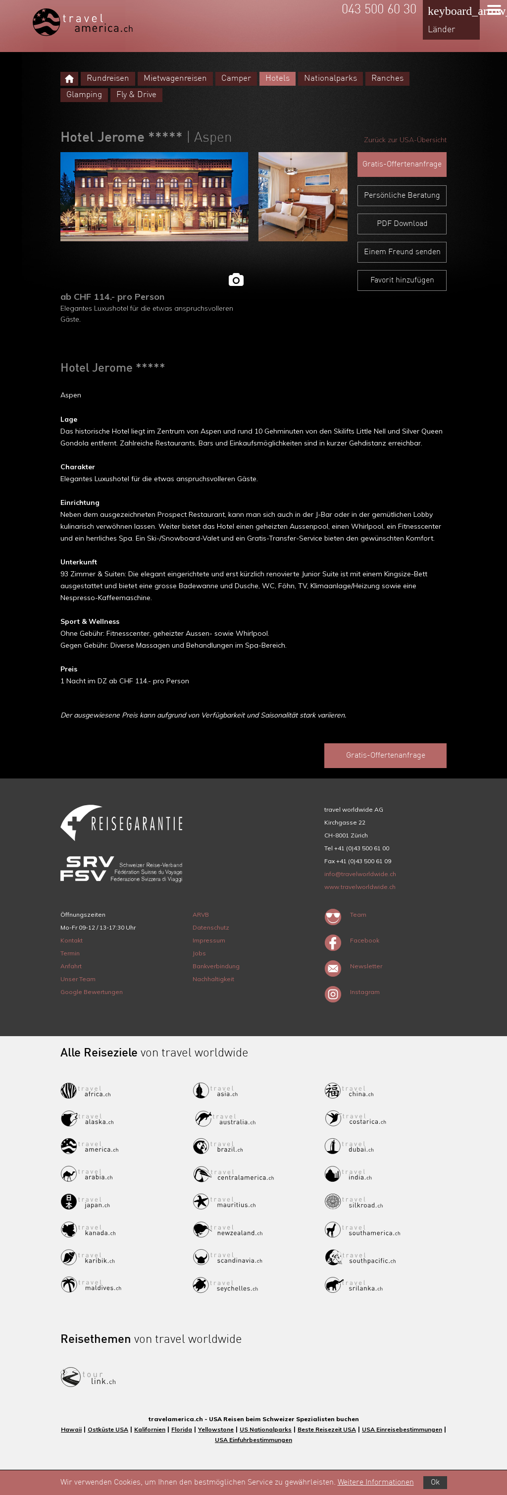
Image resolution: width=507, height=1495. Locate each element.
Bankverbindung (216, 966)
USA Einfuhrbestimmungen (253, 1439)
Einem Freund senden (402, 252)
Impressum (209, 940)
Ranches (387, 78)
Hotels (277, 78)
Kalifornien (149, 1429)
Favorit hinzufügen (402, 280)
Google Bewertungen (91, 992)
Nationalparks (330, 78)
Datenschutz (211, 927)
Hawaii (71, 1429)
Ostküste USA (108, 1429)
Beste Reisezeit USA (327, 1429)
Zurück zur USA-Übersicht (405, 139)
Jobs (199, 953)
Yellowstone (216, 1429)
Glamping (84, 95)
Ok (435, 1483)
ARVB (201, 914)
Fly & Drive (136, 95)
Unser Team (78, 979)
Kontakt (71, 940)
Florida (181, 1429)
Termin (70, 953)
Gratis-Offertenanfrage (402, 164)
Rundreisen (108, 78)
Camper (236, 78)
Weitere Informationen (376, 1483)
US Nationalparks (266, 1429)
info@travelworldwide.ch (360, 874)
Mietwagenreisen (175, 78)
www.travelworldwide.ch (360, 886)
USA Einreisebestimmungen (402, 1429)
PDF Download (402, 224)
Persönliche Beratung (402, 196)
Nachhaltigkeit (213, 979)
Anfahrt (71, 966)
